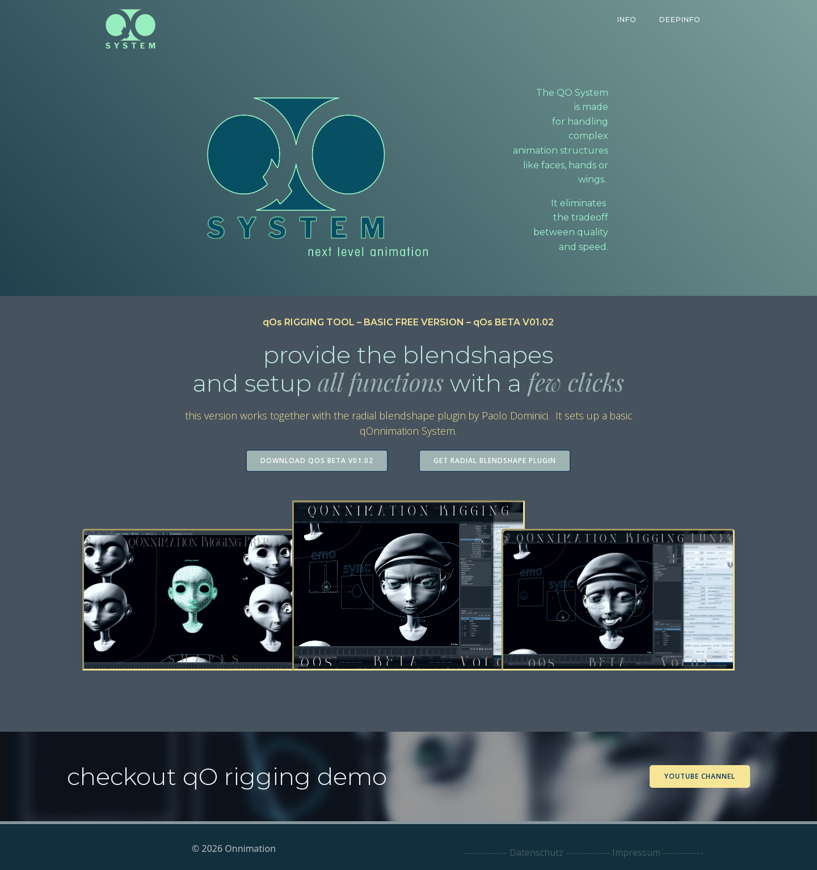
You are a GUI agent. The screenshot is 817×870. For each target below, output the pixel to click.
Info (627, 19)
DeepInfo (680, 19)
